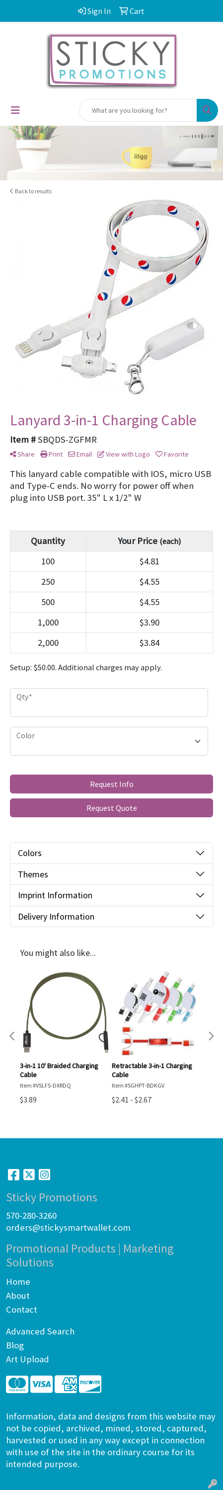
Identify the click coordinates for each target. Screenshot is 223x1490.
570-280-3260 (31, 1215)
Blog (15, 1345)
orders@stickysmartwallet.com (68, 1227)
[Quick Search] (138, 110)
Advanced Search (40, 1331)
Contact (21, 1309)
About (18, 1295)
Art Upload (27, 1359)
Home (18, 1281)
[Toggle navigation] (15, 110)
